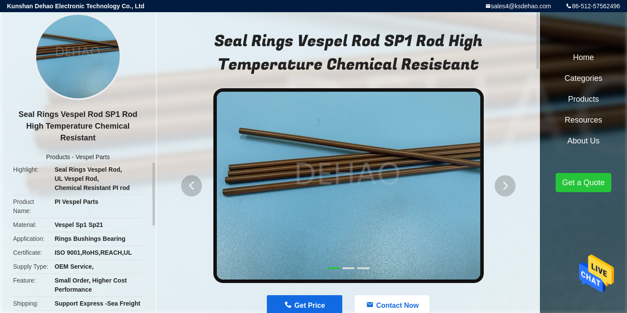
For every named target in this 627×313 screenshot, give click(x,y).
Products (58, 156)
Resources (583, 120)
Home (583, 57)
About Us (583, 141)
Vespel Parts (93, 156)
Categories (583, 78)
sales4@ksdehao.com (521, 6)
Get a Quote (583, 182)
